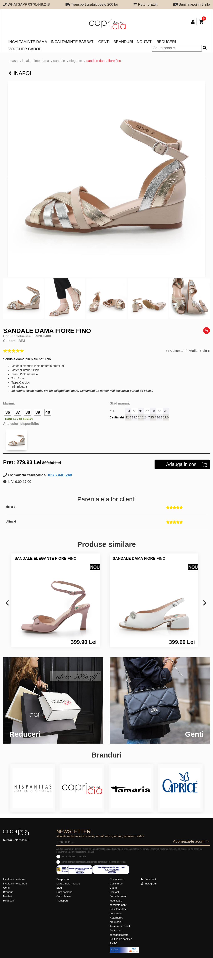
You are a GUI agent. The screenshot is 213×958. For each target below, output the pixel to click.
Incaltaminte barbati (72, 42)
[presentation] (7, 603)
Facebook (148, 879)
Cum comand (64, 892)
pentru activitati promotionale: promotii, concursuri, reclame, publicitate (94, 862)
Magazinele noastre (68, 883)
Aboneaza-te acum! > (191, 841)
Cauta (113, 887)
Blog (59, 887)
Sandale (59, 61)
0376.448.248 (59, 475)
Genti (104, 42)
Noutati (144, 42)
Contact (114, 892)
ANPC (113, 943)
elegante (75, 61)
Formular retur (118, 896)
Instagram (148, 883)
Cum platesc (63, 896)
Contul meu (116, 879)
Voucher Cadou (25, 49)
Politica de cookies (121, 939)
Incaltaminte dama (27, 42)
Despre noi (62, 879)
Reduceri (166, 42)
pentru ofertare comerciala (74, 856)
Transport (62, 900)
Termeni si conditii (120, 926)
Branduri (123, 42)
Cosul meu (116, 883)
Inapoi (20, 73)
